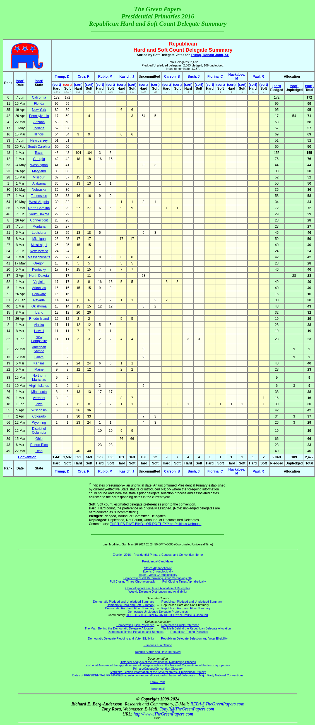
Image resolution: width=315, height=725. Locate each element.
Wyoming (39, 422)
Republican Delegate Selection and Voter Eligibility (194, 638)
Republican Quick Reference (180, 625)
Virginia (39, 282)
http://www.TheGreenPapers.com (163, 714)
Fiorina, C (215, 76)
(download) (157, 688)
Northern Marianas (39, 377)
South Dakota (39, 214)
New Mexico (39, 251)
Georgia (39, 159)
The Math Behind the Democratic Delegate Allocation (119, 628)
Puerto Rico (39, 445)
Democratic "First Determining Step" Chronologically (157, 578)
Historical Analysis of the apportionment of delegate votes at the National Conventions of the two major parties (157, 665)
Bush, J (193, 76)
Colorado (39, 416)
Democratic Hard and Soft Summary (130, 605)
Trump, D (62, 76)
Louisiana (39, 233)
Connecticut (39, 220)
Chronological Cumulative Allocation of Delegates (157, 588)
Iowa (38, 404)
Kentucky (39, 269)
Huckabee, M (236, 76)
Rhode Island (39, 319)
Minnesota (39, 392)
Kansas (39, 363)
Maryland (39, 171)
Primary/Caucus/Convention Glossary (158, 668)
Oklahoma (39, 306)
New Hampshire (39, 339)
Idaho (39, 312)
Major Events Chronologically (157, 574)
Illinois (39, 134)
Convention (27, 457)
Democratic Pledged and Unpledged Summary (124, 601)
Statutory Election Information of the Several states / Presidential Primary (158, 672)
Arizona (39, 122)
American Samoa (39, 349)
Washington (39, 165)
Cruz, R (84, 76)
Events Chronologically (158, 571)
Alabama (38, 183)
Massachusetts (39, 257)
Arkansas (39, 288)
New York (39, 110)
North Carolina (39, 208)
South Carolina (39, 147)
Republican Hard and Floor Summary (185, 608)
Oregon (39, 263)
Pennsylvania (39, 116)
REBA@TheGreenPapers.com (217, 704)
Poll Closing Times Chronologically (132, 581)
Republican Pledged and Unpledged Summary (191, 601)
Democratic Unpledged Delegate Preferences (157, 611)
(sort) (20, 81)
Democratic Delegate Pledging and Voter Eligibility (121, 638)
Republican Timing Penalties (189, 631)
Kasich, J (126, 76)
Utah (38, 451)
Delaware (39, 294)
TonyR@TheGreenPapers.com (187, 709)
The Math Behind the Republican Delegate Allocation (196, 628)
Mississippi (39, 245)
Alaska (39, 325)
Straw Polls (157, 682)
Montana (38, 226)
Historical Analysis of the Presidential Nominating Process (158, 662)
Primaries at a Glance (157, 645)
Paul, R (258, 76)
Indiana (38, 128)
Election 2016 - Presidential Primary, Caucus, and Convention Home (158, 554)
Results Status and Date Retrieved (158, 652)
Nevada (39, 300)
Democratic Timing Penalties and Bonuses (135, 631)
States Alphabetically (157, 568)
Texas (39, 153)
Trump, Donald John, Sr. (210, 55)
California (39, 97)
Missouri (39, 177)
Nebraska (39, 190)
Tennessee (39, 196)
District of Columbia (39, 431)
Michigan (39, 239)
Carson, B (172, 76)
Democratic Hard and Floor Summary (129, 608)
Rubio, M (105, 76)
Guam (39, 357)
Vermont (39, 398)
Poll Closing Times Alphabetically (184, 581)
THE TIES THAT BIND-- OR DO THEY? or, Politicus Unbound (155, 524)
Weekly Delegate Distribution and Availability (158, 591)
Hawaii (39, 331)
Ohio (38, 439)
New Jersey (39, 140)
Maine (39, 369)
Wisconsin (39, 410)
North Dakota (39, 276)
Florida (39, 104)
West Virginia (39, 202)
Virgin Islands (39, 386)
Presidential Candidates (158, 561)
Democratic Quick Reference (135, 625)
